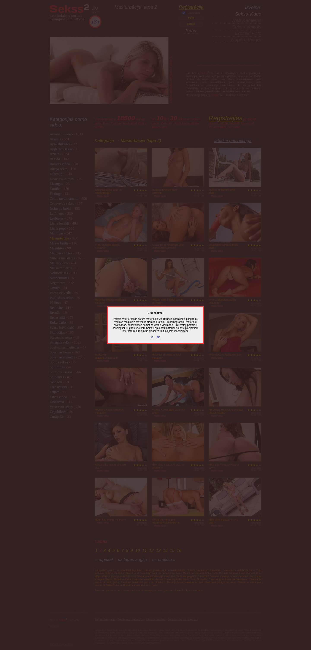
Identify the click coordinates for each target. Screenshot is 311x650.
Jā (152, 337)
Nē (158, 337)
